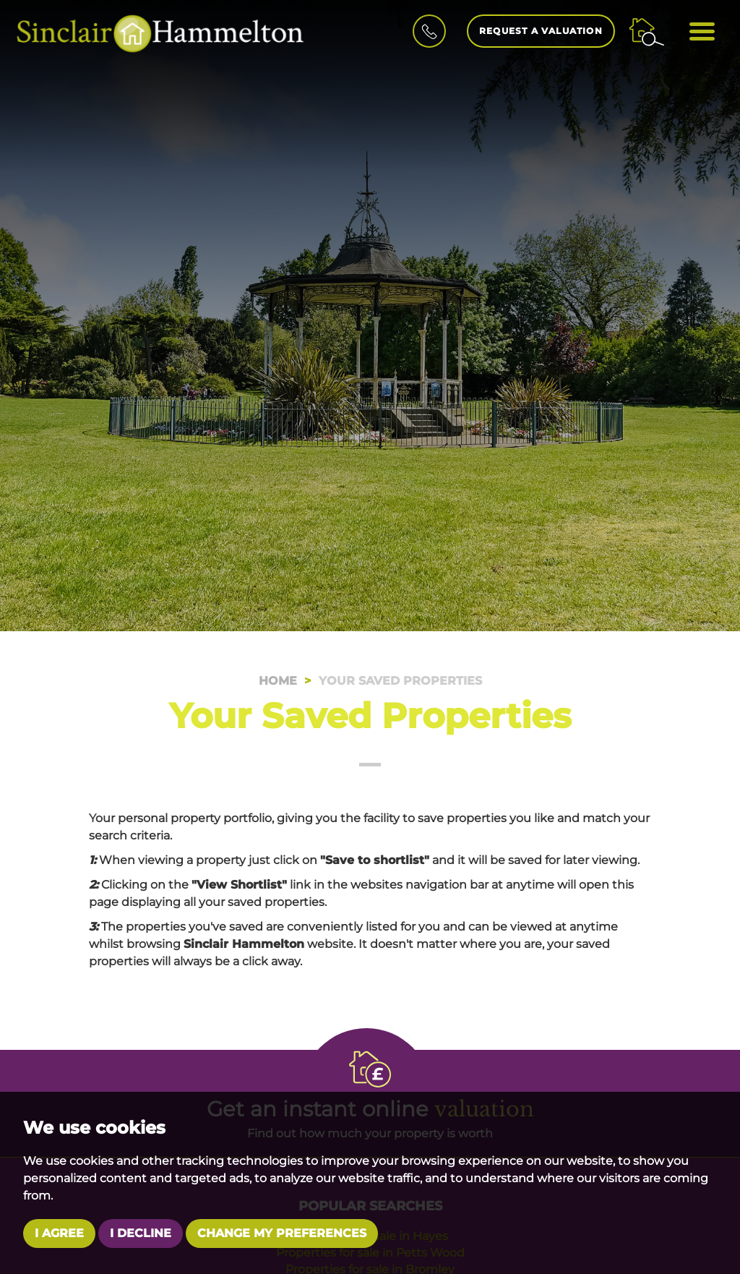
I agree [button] (59, 1233)
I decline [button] (140, 1233)
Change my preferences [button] (281, 1233)
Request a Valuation (541, 30)
